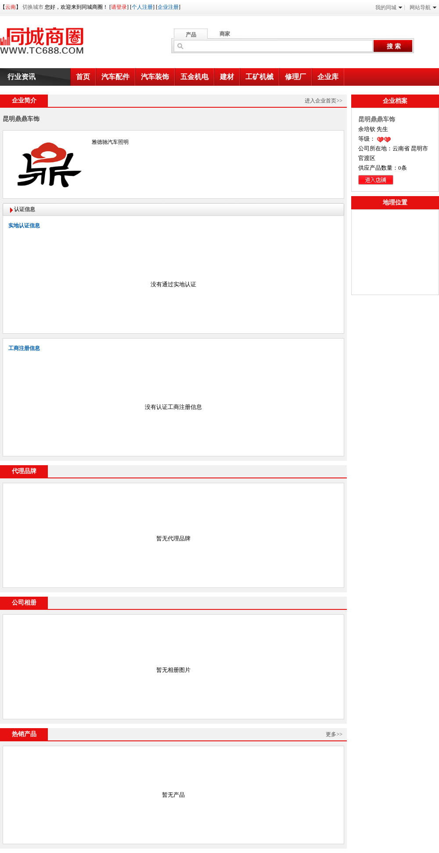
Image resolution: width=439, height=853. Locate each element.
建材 (227, 76)
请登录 (119, 7)
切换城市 (32, 7)
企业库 (327, 76)
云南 (10, 7)
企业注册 (168, 7)
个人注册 (142, 7)
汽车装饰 (155, 76)
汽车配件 (115, 76)
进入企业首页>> (323, 101)
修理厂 (295, 76)
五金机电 (194, 76)
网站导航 (423, 7)
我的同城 (388, 7)
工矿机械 (259, 76)
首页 (83, 76)
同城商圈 (50, 44)
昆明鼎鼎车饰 (376, 119)
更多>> (334, 734)
